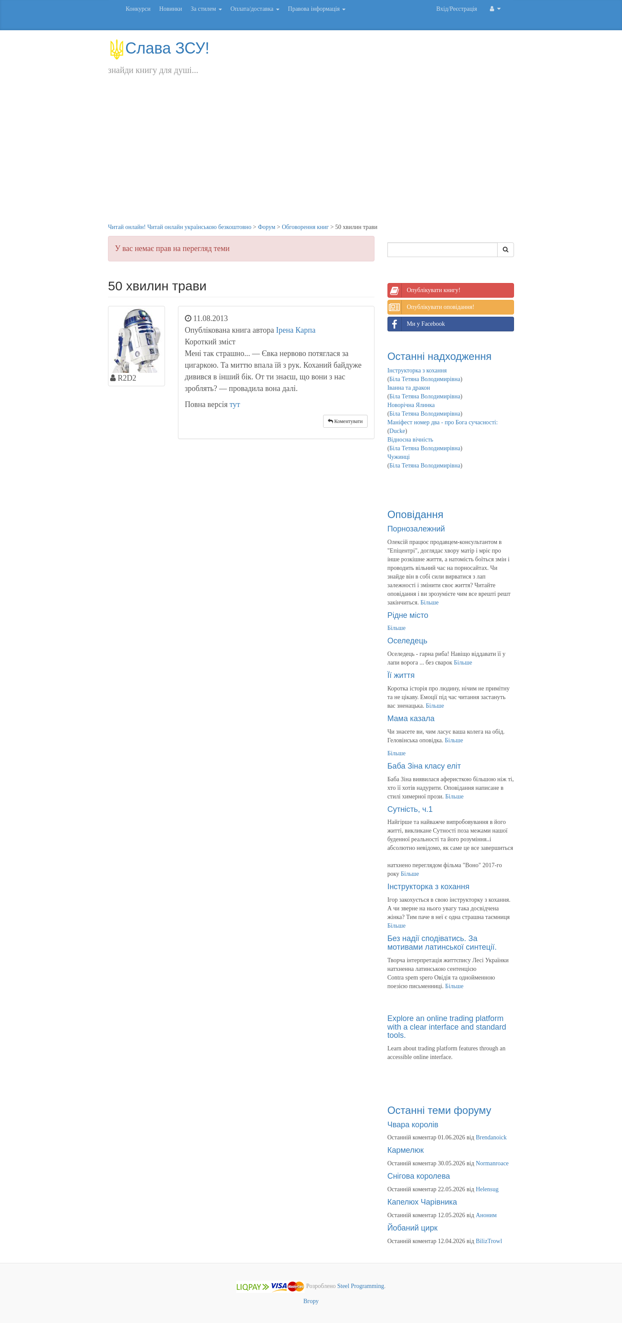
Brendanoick (491, 1137)
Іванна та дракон (408, 388)
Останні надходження (439, 356)
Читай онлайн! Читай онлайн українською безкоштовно (179, 227)
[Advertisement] (311, 158)
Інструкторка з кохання (417, 370)
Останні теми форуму (439, 1110)
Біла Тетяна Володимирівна (424, 379)
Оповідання (415, 514)
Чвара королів (412, 1124)
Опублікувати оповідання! (431, 307)
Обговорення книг (305, 227)
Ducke (397, 431)
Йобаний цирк (412, 1228)
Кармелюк (405, 1150)
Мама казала (411, 718)
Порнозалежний (416, 529)
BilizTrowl (489, 1241)
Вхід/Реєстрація (456, 9)
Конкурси (138, 9)
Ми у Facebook (416, 324)
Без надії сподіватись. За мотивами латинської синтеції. (442, 942)
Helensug (487, 1189)
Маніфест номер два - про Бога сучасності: (442, 422)
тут (234, 404)
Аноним (486, 1215)
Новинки (170, 9)
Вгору (311, 1301)
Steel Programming (360, 1286)
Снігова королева (418, 1176)
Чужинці (398, 457)
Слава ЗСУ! (158, 48)
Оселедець (407, 640)
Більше (429, 602)
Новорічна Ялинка (411, 405)
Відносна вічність (410, 439)
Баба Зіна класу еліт (424, 766)
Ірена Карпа (296, 330)
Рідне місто (407, 615)
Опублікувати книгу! (424, 290)
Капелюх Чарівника (422, 1202)
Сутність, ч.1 (410, 809)
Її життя (401, 675)
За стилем (206, 9)
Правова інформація (317, 9)
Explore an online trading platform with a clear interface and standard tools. (446, 1027)
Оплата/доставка (255, 9)
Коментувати (345, 421)
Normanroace (492, 1163)
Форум (267, 227)
